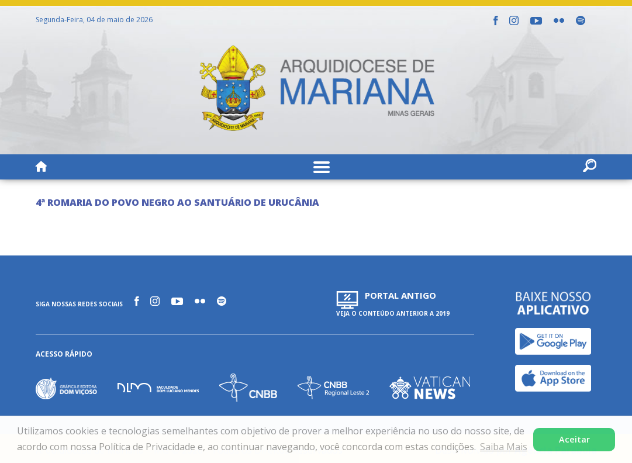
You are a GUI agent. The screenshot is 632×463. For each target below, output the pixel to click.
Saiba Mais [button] (503, 446)
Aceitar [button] (574, 439)
